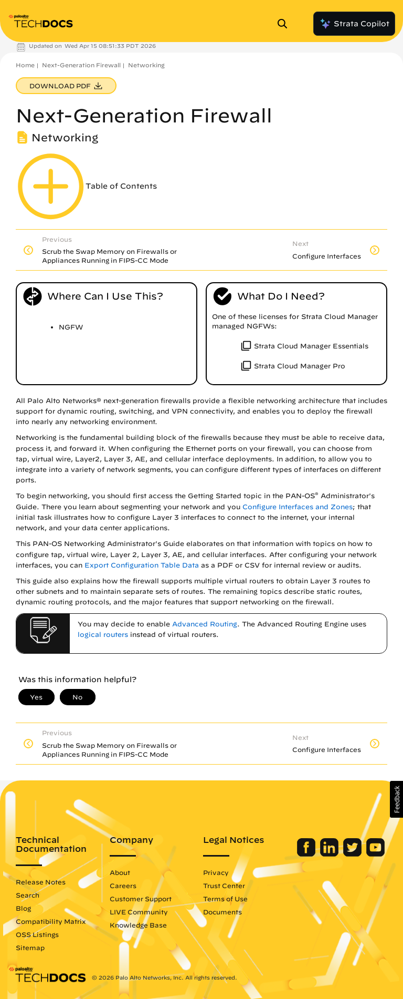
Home (25, 64)
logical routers (103, 634)
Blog (23, 908)
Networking (146, 64)
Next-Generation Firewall (81, 64)
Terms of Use (225, 898)
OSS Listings (37, 934)
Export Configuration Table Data (141, 565)
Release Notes (41, 881)
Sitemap (30, 947)
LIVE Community (139, 911)
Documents (222, 911)
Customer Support (141, 898)
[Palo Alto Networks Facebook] (307, 854)
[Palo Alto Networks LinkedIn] (330, 854)
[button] (396, 799)
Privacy (216, 872)
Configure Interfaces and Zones (297, 507)
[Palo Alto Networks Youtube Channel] (375, 854)
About (120, 872)
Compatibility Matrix (51, 921)
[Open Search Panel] (285, 23)
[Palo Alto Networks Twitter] (353, 854)
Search (27, 895)
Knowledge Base (138, 925)
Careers (123, 885)
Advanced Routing (204, 624)
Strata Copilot (354, 23)
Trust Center (224, 885)
